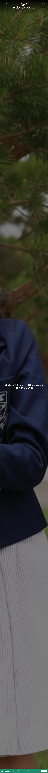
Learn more (11, 771)
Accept (43, 770)
